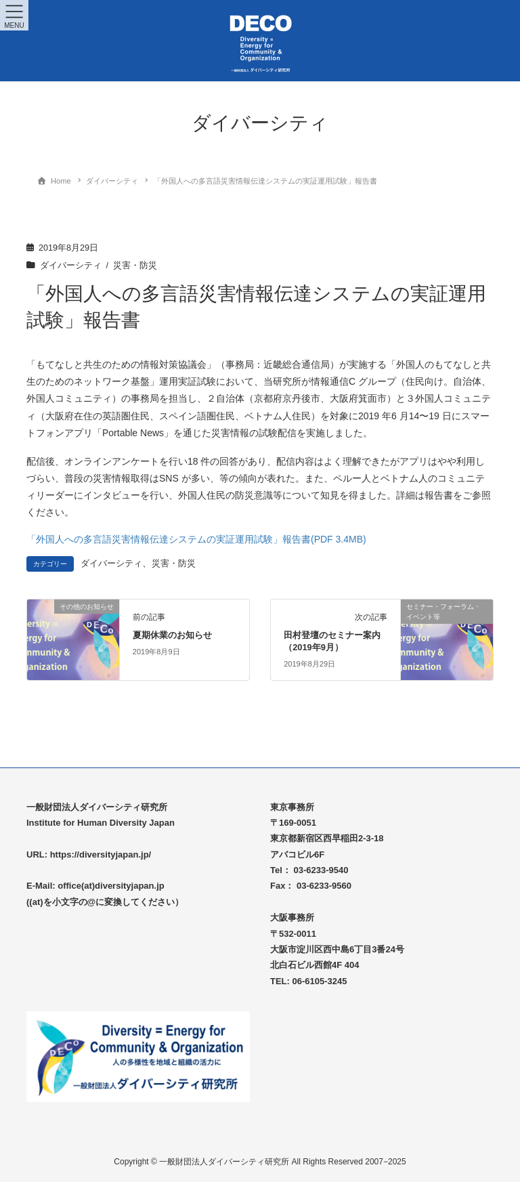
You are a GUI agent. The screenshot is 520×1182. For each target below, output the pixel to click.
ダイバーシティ (71, 265)
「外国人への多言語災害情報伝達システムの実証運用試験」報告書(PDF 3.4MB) (196, 539)
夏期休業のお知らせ (172, 635)
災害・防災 (135, 265)
